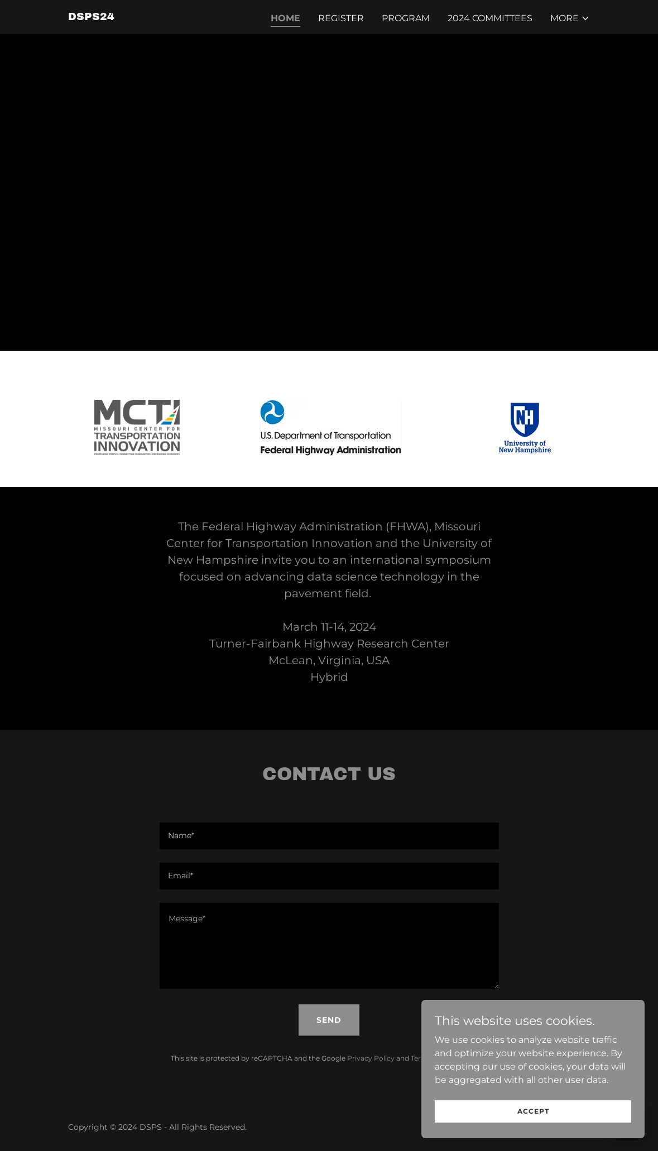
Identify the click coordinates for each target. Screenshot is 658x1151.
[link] (91, 17)
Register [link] (341, 18)
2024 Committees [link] (490, 18)
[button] (570, 18)
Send (329, 1020)
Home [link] (285, 18)
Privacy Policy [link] (371, 1058)
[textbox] (329, 836)
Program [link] (406, 18)
